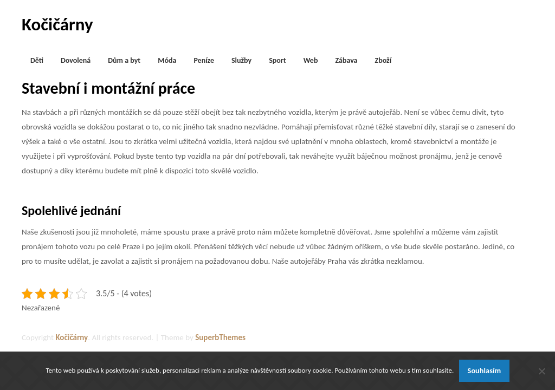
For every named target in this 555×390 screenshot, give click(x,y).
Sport (277, 60)
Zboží (383, 60)
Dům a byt (124, 60)
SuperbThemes (220, 337)
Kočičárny (57, 24)
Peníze (203, 60)
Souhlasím (484, 370)
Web (311, 60)
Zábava (346, 60)
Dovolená (76, 60)
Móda (167, 60)
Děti (36, 60)
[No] (541, 371)
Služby (241, 60)
